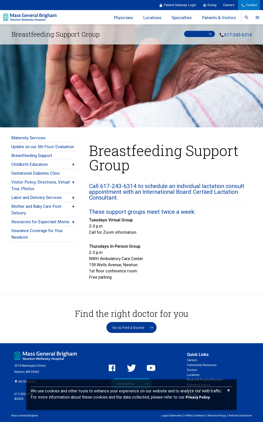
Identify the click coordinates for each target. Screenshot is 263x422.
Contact (251, 5)
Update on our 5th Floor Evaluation (42, 146)
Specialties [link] (181, 17)
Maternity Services (28, 137)
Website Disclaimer (240, 415)
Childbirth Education (29, 164)
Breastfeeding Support (31, 155)
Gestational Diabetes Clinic (35, 173)
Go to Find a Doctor (128, 328)
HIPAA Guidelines (195, 415)
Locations (193, 375)
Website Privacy (217, 415)
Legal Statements (171, 415)
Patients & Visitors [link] (219, 17)
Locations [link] (152, 17)
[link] (246, 17)
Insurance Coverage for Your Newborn (37, 234)
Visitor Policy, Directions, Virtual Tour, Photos (40, 185)
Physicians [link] (123, 17)
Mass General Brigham (24, 415)
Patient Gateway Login (180, 5)
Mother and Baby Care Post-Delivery (36, 209)
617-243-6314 (238, 34)
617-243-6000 (23, 393)
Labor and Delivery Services (36, 197)
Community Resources (202, 365)
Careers (228, 5)
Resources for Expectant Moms (40, 221)
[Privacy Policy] (198, 397)
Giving (212, 5)
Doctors (192, 370)
